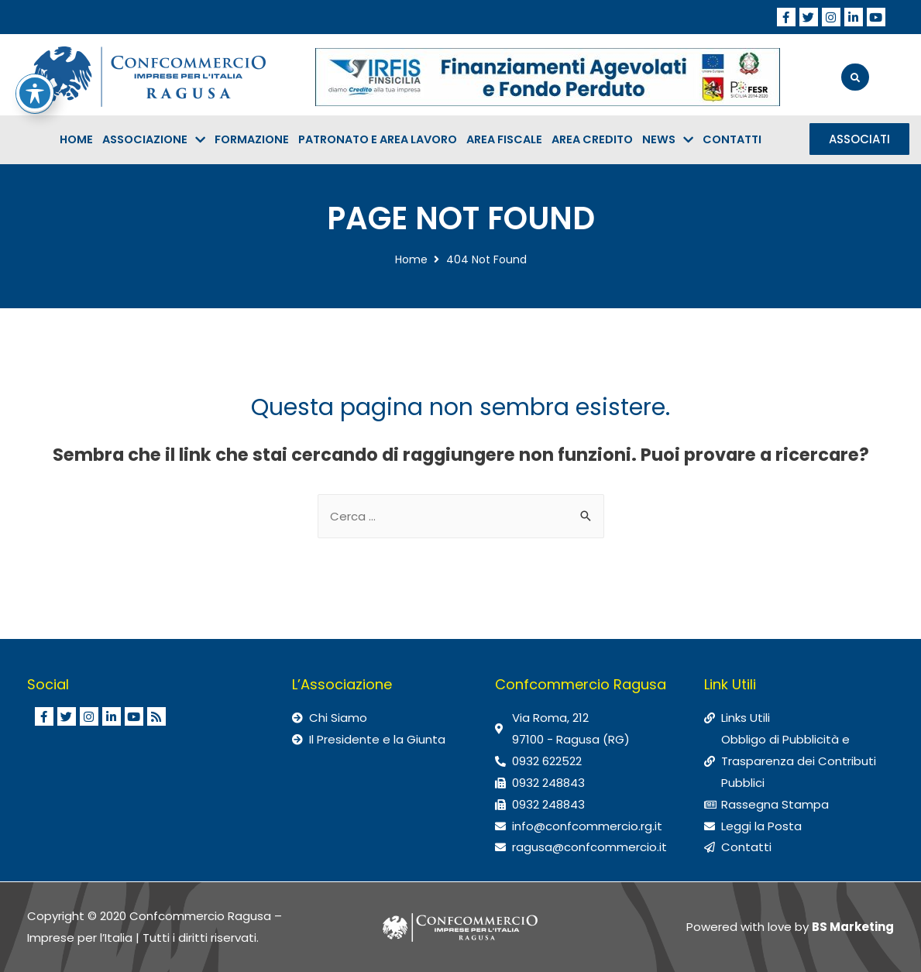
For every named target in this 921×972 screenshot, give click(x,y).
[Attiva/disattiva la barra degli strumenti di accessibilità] (34, 41)
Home (411, 259)
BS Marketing (853, 927)
